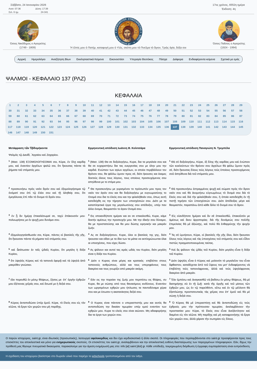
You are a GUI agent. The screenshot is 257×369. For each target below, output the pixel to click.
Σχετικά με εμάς (230, 59)
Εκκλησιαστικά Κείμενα (90, 59)
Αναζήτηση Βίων (61, 59)
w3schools (98, 356)
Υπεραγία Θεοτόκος (141, 59)
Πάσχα (163, 59)
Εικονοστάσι (117, 59)
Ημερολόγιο (39, 59)
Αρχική (22, 59)
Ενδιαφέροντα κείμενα (202, 59)
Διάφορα (178, 59)
